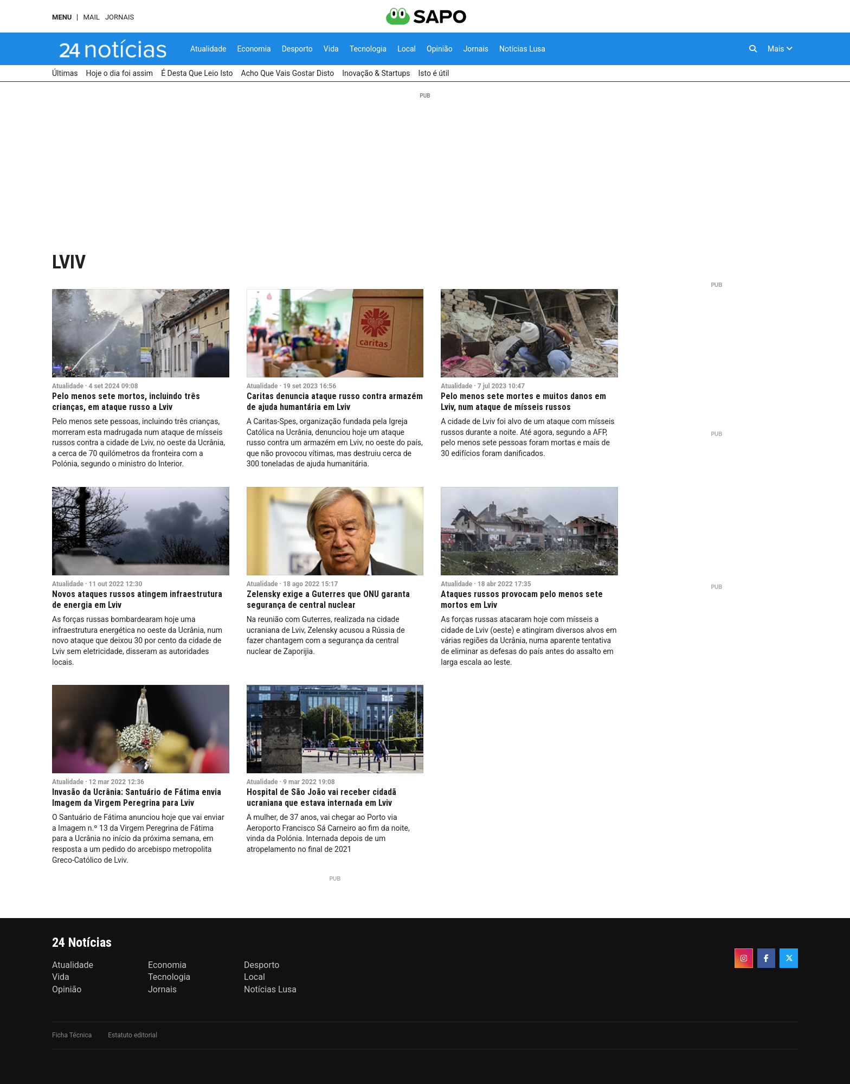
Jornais (119, 17)
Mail (91, 17)
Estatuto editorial (132, 1035)
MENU (62, 17)
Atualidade (67, 386)
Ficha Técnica (72, 1035)
